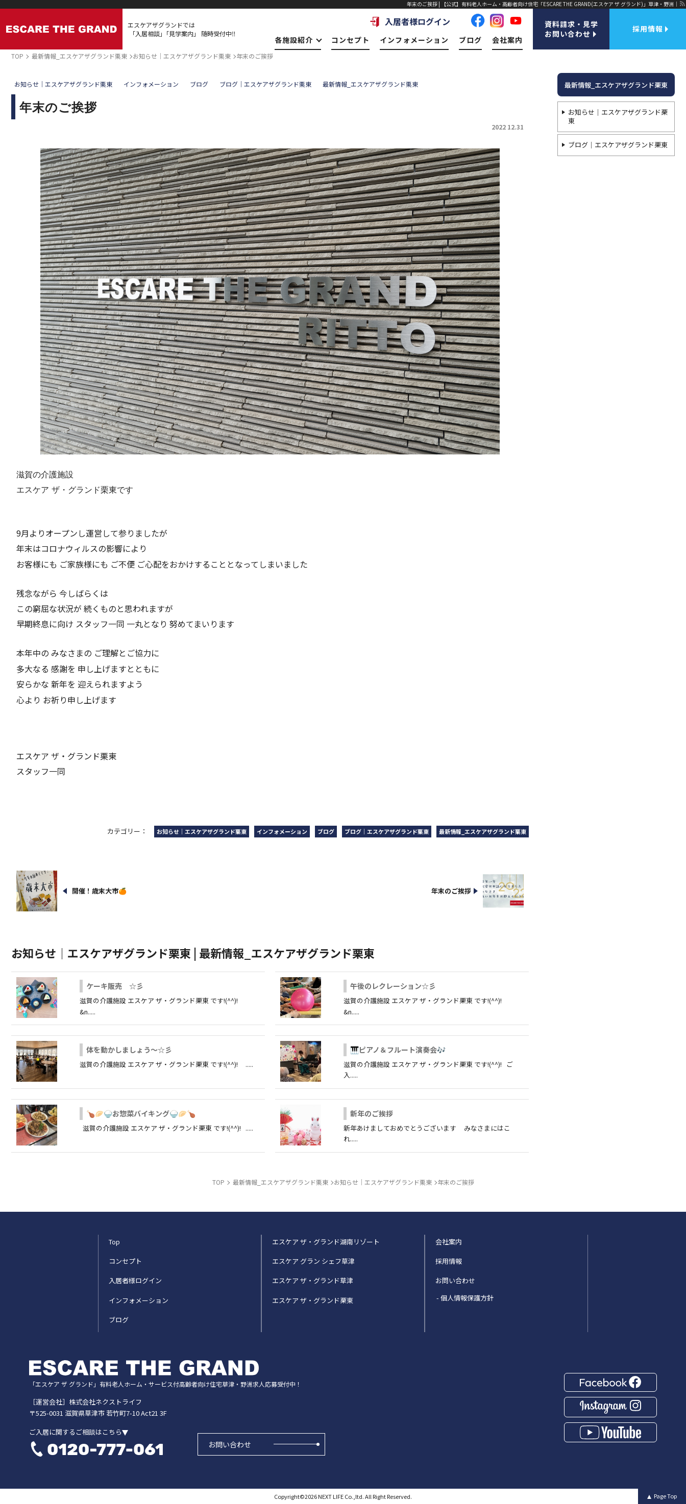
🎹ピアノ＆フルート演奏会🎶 (398, 1049)
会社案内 (507, 40)
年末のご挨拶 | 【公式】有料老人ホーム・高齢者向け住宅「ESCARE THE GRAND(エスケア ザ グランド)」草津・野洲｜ (543, 4)
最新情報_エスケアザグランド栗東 (616, 85)
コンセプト (350, 40)
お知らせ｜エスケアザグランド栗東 (618, 116)
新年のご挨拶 (371, 1113)
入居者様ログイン (410, 21)
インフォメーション (414, 40)
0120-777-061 (105, 1449)
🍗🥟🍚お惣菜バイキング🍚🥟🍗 (140, 1113)
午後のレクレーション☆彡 (393, 986)
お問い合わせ (229, 1444)
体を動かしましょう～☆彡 (129, 1049)
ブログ (470, 40)
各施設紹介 (298, 40)
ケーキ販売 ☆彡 (114, 986)
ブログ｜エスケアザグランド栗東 (618, 144)
